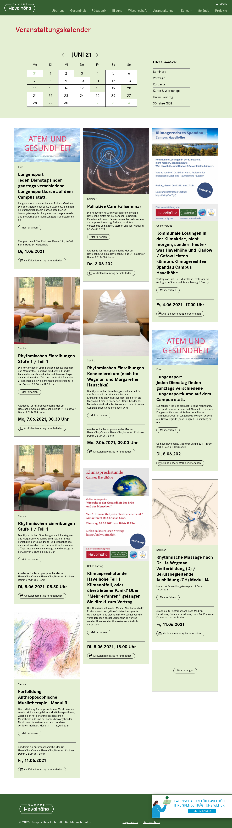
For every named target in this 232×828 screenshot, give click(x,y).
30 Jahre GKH (162, 103)
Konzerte (159, 84)
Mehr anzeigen (185, 670)
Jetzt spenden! (202, 810)
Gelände (203, 11)
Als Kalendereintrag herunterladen (43, 260)
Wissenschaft (137, 11)
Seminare (159, 72)
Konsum (186, 11)
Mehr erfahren (30, 227)
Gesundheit (78, 11)
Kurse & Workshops (166, 91)
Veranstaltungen (164, 11)
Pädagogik (99, 11)
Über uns (58, 11)
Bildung (117, 11)
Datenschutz (151, 822)
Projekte (221, 11)
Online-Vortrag (163, 97)
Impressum (130, 822)
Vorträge (159, 78)
